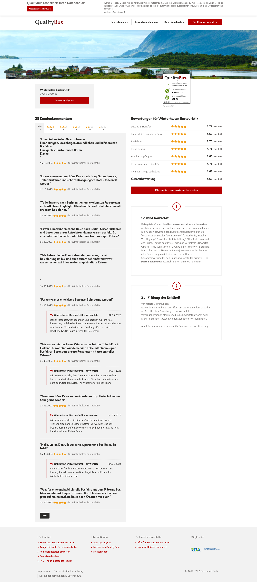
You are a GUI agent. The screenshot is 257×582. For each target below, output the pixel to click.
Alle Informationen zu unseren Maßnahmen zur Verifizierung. (174, 326)
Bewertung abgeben (146, 22)
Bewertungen (119, 22)
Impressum (44, 571)
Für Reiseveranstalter (205, 22)
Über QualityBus (102, 542)
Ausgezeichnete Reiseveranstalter (58, 547)
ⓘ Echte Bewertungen (182, 102)
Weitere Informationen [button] (115, 12)
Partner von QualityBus (106, 547)
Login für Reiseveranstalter (152, 547)
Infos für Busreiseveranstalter (153, 542)
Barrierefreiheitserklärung (68, 571)
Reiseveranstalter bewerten (55, 551)
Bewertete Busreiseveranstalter (57, 542)
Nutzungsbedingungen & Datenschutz (60, 575)
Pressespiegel (100, 551)
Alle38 (39, 128)
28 (51, 128)
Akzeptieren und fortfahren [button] (40, 9)
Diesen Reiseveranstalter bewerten (176, 190)
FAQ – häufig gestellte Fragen (56, 561)
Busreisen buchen (174, 22)
